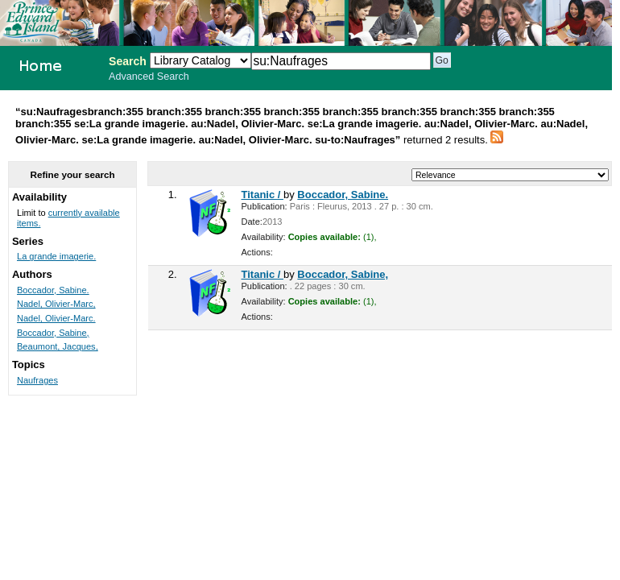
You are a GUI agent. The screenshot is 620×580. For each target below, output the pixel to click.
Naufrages (37, 380)
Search (128, 61)
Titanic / (263, 194)
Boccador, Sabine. (342, 194)
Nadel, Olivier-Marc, (56, 304)
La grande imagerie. (56, 256)
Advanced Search (149, 76)
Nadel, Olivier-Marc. (56, 318)
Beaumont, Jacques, (57, 346)
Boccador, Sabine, (342, 274)
